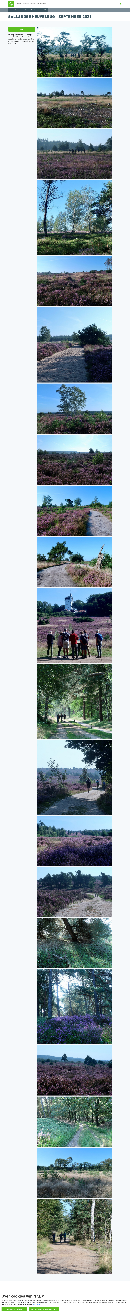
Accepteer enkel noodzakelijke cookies (44, 1309)
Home (21, 10)
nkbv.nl (19, 3)
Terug (21, 29)
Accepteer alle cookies (14, 1309)
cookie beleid (36, 1304)
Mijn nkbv (43, 3)
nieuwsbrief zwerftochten (31, 3)
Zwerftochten (13, 10)
